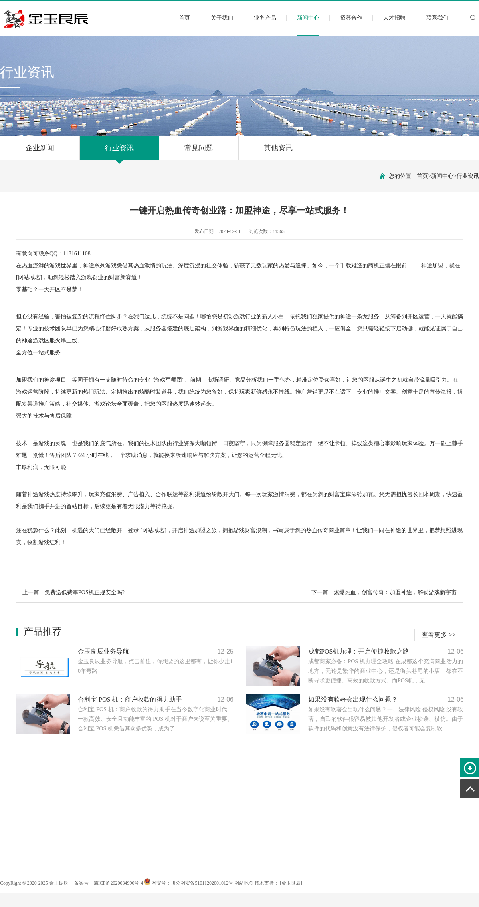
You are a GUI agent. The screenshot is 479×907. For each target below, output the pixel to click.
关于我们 (222, 18)
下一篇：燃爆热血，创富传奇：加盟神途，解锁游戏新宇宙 (384, 592)
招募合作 (351, 18)
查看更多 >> (439, 634)
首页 (184, 18)
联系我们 (437, 18)
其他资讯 (278, 152)
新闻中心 (308, 25)
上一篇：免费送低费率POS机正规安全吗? (73, 592)
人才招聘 (394, 18)
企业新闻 (40, 152)
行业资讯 (119, 152)
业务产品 (265, 18)
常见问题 (198, 152)
